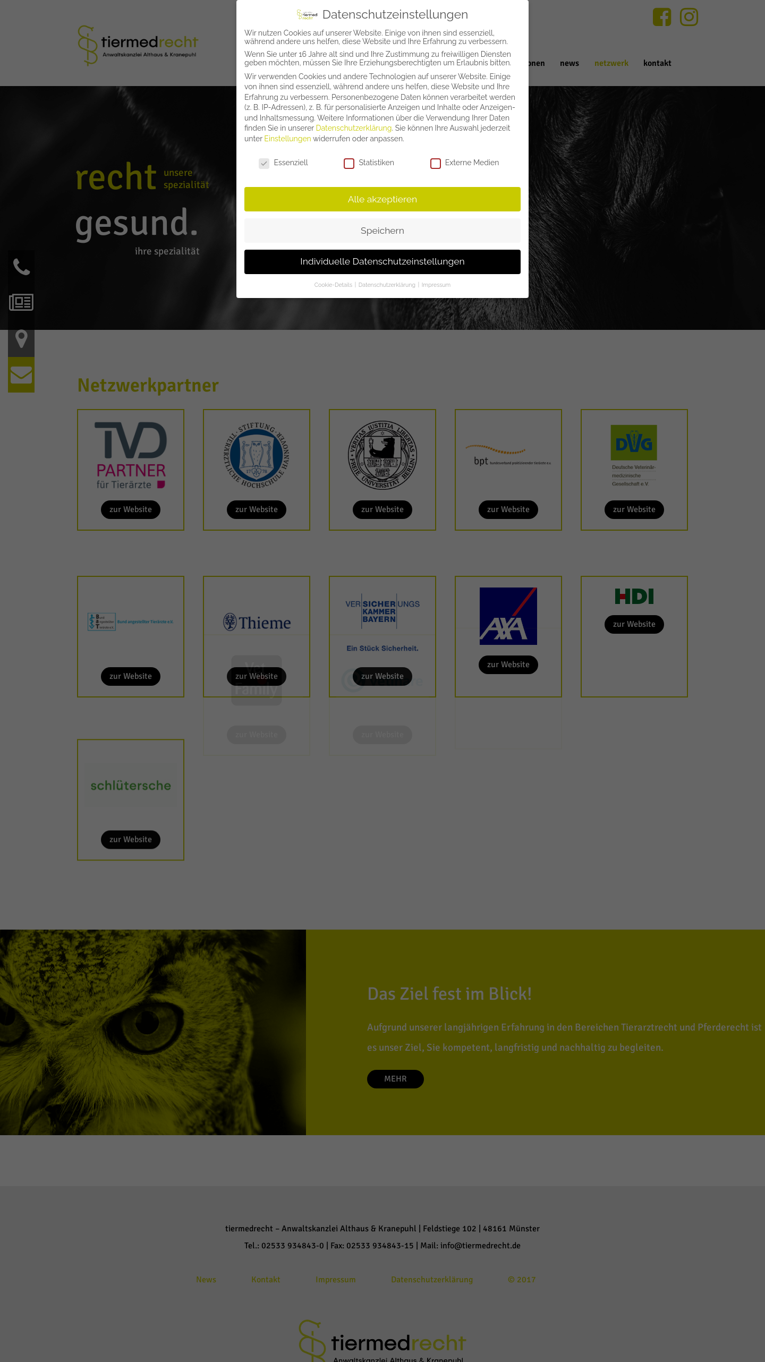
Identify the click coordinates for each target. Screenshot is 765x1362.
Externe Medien (464, 162)
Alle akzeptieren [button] (383, 199)
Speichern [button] (382, 230)
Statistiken (369, 162)
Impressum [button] (436, 285)
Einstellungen (287, 138)
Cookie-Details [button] (334, 285)
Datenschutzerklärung (354, 128)
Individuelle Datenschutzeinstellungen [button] (382, 261)
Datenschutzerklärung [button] (388, 285)
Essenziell (283, 162)
